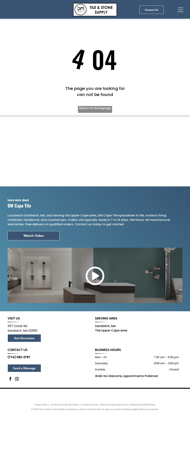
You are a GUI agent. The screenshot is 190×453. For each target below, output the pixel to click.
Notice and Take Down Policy (114, 448)
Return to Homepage (95, 108)
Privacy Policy (41, 448)
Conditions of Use (89, 448)
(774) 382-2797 (19, 401)
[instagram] (17, 423)
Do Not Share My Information (65, 448)
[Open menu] (180, 10)
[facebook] (10, 423)
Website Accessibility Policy (142, 448)
